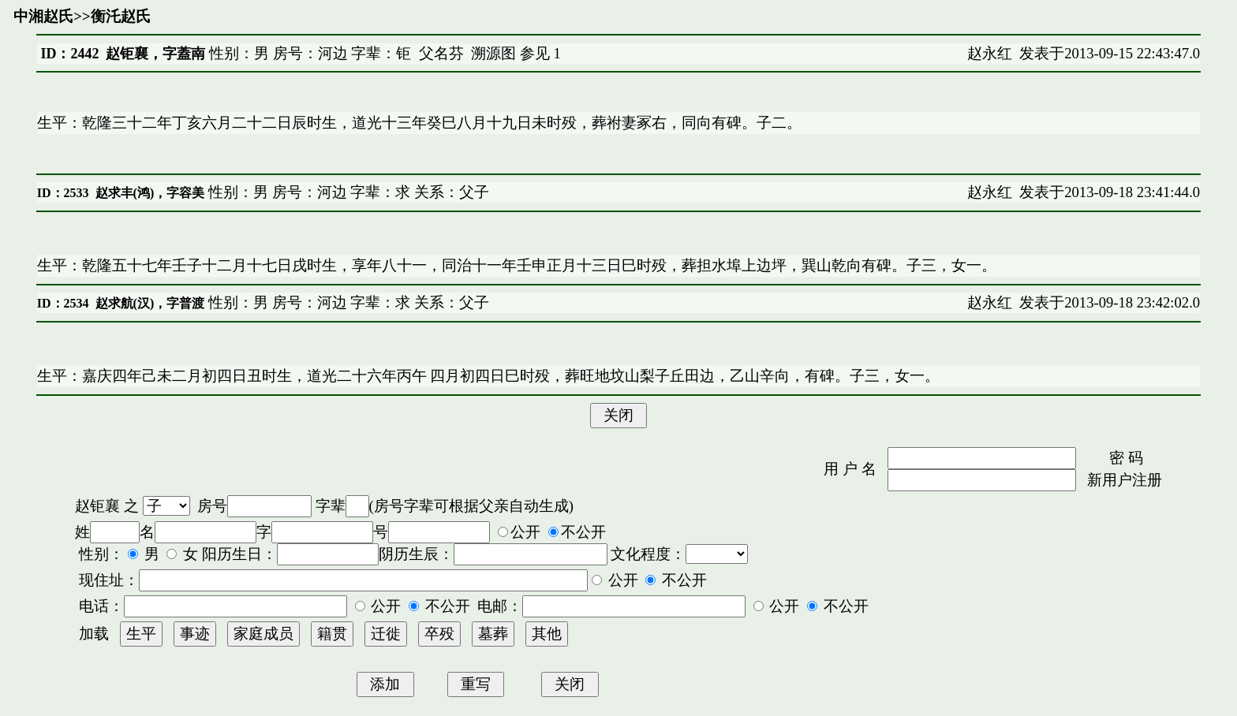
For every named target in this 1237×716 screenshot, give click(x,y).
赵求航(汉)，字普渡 (150, 303)
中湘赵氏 (43, 16)
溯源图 (493, 53)
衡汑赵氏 (121, 16)
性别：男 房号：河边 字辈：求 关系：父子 (346, 192)
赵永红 (989, 53)
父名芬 (441, 53)
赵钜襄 (97, 506)
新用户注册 (1124, 480)
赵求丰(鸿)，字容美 (150, 193)
